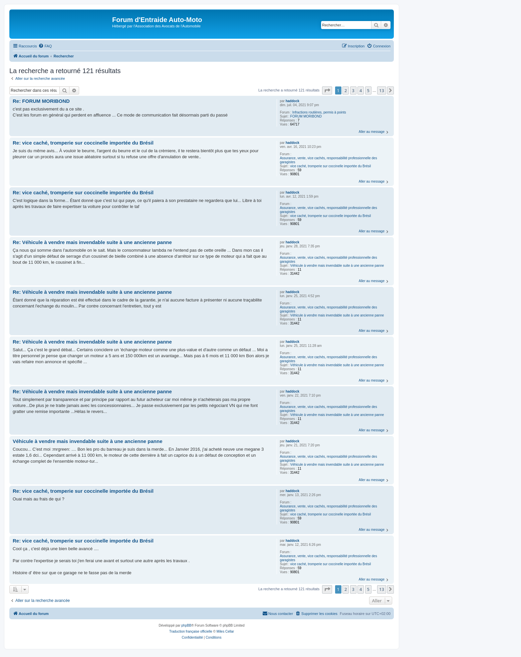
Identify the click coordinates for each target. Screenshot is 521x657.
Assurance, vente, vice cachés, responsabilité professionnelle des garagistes (328, 160)
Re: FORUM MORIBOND (41, 101)
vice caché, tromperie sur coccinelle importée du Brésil (330, 166)
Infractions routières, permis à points (319, 112)
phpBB (186, 625)
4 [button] (360, 90)
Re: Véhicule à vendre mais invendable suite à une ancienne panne (92, 242)
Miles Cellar (225, 631)
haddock (292, 101)
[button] (327, 90)
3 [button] (353, 90)
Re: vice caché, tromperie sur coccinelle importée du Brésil (83, 143)
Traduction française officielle (190, 631)
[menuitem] (45, 46)
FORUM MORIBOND (306, 116)
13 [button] (381, 90)
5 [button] (368, 90)
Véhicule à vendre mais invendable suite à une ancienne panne (337, 265)
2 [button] (345, 90)
